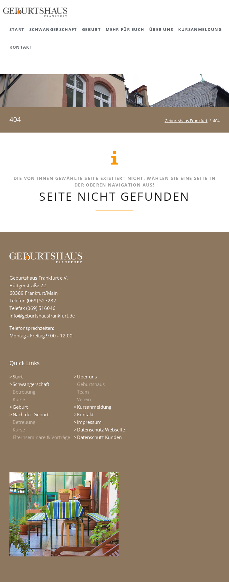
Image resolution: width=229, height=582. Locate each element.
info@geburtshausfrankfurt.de (42, 315)
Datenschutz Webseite (101, 429)
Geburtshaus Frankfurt (186, 120)
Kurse (19, 399)
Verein (84, 399)
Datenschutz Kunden (99, 437)
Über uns (87, 376)
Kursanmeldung (94, 407)
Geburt (20, 407)
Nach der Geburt (31, 414)
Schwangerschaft (31, 384)
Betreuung (24, 392)
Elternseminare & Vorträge (41, 437)
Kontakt (85, 414)
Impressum (89, 422)
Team (83, 392)
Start (18, 376)
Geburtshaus (91, 384)
